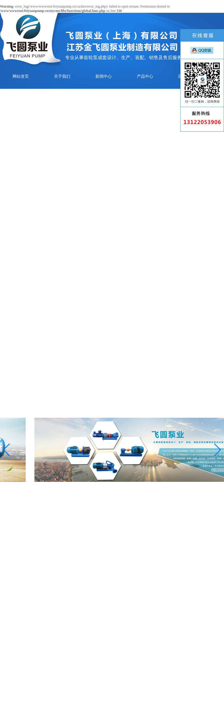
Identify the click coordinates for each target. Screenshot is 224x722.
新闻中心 (103, 76)
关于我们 (62, 76)
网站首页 (21, 76)
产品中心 (145, 76)
